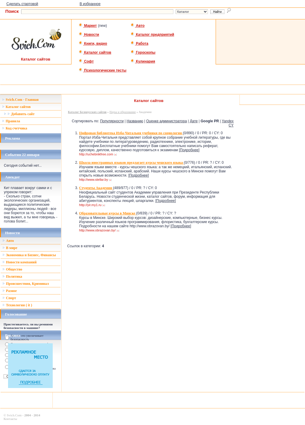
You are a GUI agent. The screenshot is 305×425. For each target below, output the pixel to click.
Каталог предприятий (152, 35)
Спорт (9, 298)
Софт (86, 61)
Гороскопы (142, 52)
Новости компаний (19, 262)
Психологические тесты (102, 70)
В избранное (90, 4)
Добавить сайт (19, 114)
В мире (9, 248)
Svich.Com (14, 415)
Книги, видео (93, 43)
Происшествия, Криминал (25, 284)
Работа (139, 43)
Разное (9, 291)
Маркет (88, 26)
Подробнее (189, 150)
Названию (135, 121)
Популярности (112, 121)
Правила (11, 121)
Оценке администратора (166, 121)
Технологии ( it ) (17, 305)
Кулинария (142, 61)
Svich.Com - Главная (20, 100)
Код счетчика (14, 128)
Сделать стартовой (22, 4)
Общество (12, 269)
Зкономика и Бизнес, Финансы (29, 255)
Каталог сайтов (95, 52)
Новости (89, 35)
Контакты (10, 419)
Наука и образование (123, 112)
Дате (194, 121)
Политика (12, 276)
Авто (137, 26)
